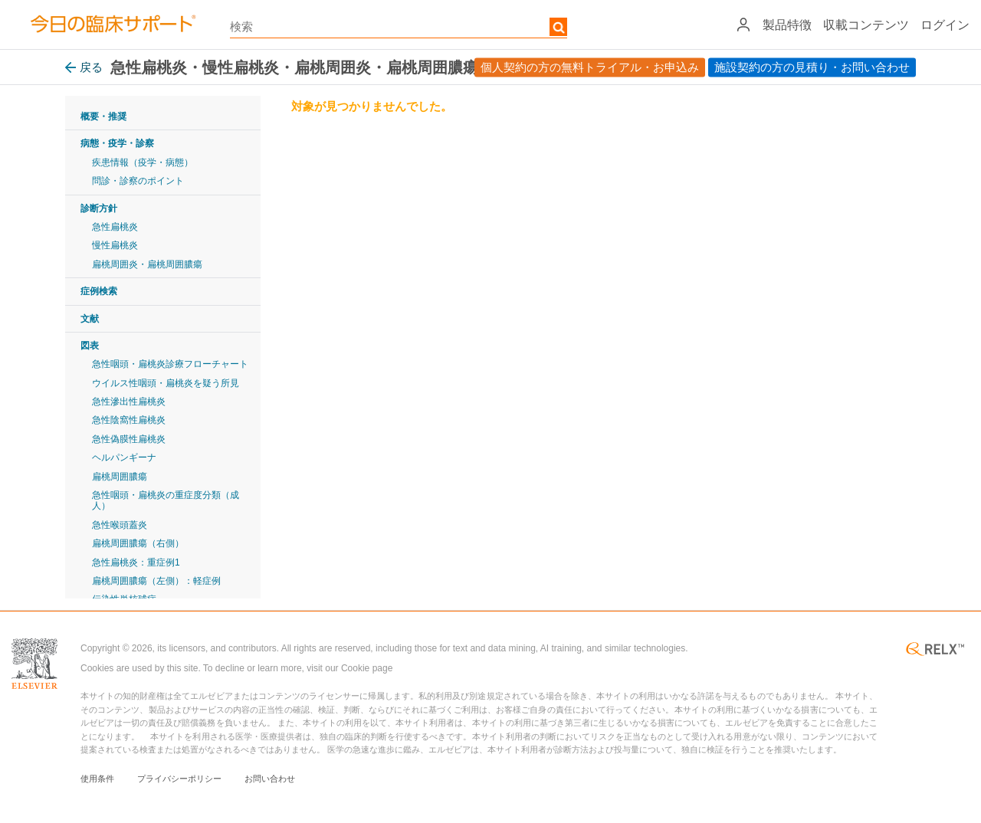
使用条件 (97, 778)
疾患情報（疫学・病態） (142, 162)
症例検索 (98, 291)
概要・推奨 (103, 116)
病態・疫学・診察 (117, 143)
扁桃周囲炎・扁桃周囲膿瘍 (147, 264)
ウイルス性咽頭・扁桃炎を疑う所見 (165, 383)
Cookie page (366, 668)
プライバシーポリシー (179, 778)
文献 (89, 318)
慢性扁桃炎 (115, 245)
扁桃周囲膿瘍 (119, 476)
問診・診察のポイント (138, 180)
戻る (84, 67)
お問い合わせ (269, 778)
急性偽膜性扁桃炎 (129, 439)
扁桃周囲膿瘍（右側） (138, 543)
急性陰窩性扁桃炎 (129, 420)
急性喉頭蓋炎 (119, 525)
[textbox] (398, 26)
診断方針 (98, 208)
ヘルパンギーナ (124, 457)
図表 (89, 345)
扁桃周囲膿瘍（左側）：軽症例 (156, 580)
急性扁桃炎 (115, 226)
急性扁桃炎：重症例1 (136, 562)
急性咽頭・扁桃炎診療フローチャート (170, 364)
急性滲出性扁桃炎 (129, 401)
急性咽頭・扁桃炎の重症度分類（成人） (165, 500)
